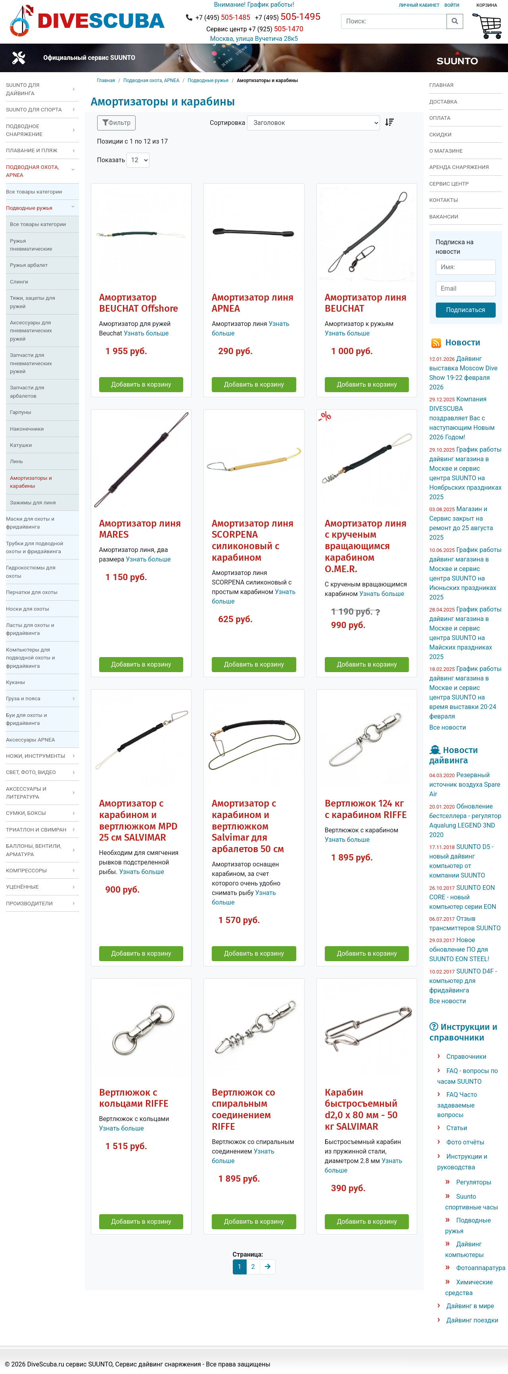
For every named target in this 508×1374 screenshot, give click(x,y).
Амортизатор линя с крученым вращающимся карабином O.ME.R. (365, 546)
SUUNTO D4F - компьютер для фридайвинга (463, 981)
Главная (106, 80)
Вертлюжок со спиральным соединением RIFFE (243, 1110)
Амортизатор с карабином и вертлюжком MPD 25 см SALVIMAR (138, 820)
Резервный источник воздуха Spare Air (464, 784)
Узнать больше (146, 333)
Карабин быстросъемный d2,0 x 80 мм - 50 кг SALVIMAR (361, 1110)
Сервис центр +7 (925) (254, 29)
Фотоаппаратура (481, 1268)
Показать (111, 160)
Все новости (447, 727)
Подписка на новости (455, 246)
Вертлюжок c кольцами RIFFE (134, 1098)
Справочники (467, 1056)
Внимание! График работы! (254, 4)
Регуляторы (473, 1182)
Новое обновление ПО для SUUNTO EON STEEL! (459, 949)
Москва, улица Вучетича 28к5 (254, 38)
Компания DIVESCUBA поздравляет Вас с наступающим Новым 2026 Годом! (462, 418)
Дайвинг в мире (470, 1306)
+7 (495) (223, 17)
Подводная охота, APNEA (151, 80)
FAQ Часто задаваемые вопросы (457, 1105)
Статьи (457, 1128)
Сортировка (227, 122)
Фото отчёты (466, 1142)
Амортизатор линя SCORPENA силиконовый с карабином (252, 540)
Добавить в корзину (141, 384)
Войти (452, 5)
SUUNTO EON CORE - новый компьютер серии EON (462, 897)
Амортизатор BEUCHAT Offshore (138, 303)
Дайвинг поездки (472, 1320)
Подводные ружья (208, 80)
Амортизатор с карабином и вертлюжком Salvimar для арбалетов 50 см (248, 826)
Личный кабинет (419, 5)
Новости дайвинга (453, 755)
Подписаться (465, 310)
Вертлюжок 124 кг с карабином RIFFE (366, 809)
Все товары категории (34, 191)
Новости (462, 342)
